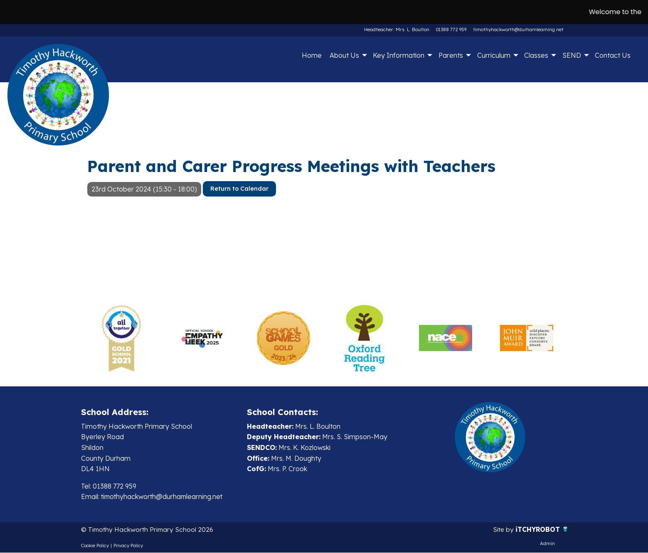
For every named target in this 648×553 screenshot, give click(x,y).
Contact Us (613, 55)
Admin (547, 543)
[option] (121, 338)
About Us (344, 55)
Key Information (398, 55)
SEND (571, 55)
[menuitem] (311, 55)
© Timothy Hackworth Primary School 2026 (148, 530)
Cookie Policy (95, 545)
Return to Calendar (239, 188)
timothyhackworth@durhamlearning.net (518, 29)
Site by (503, 530)
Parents (451, 55)
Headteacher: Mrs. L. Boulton (397, 29)
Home (312, 55)
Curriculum (493, 55)
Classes (536, 55)
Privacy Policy (128, 545)
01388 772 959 (451, 29)
